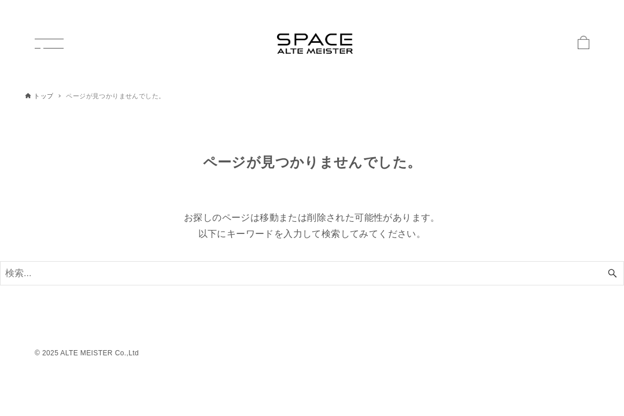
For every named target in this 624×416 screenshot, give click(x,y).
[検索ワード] (312, 273)
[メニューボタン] (49, 43)
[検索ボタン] (612, 273)
